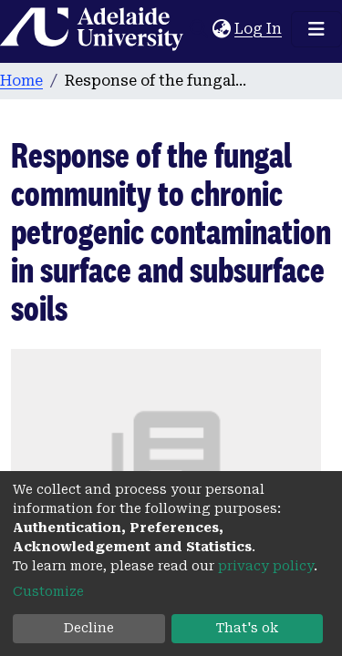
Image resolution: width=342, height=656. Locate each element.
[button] (221, 29)
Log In (259, 28)
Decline (89, 627)
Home (21, 80)
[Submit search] (198, 29)
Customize (48, 591)
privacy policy (266, 566)
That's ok (247, 627)
